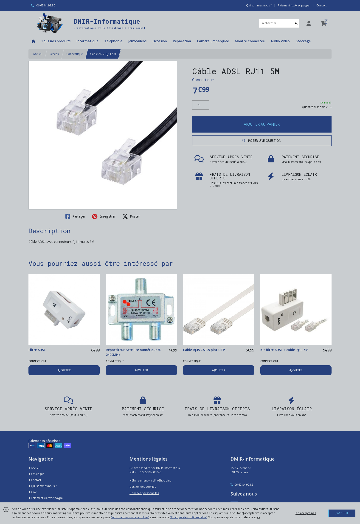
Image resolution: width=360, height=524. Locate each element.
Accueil (37, 54)
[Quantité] (200, 105)
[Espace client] (308, 23)
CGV (32, 492)
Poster (131, 216)
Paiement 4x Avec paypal (45, 498)
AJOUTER (64, 370)
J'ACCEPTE (342, 513)
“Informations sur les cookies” (130, 517)
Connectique (74, 54)
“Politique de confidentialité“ (188, 517)
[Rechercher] (296, 23)
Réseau (54, 54)
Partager (75, 216)
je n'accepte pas (305, 513)
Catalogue (36, 474)
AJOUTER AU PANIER (262, 124)
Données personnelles (144, 493)
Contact (321, 5)
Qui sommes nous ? (42, 486)
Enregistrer (103, 216)
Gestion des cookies (142, 487)
